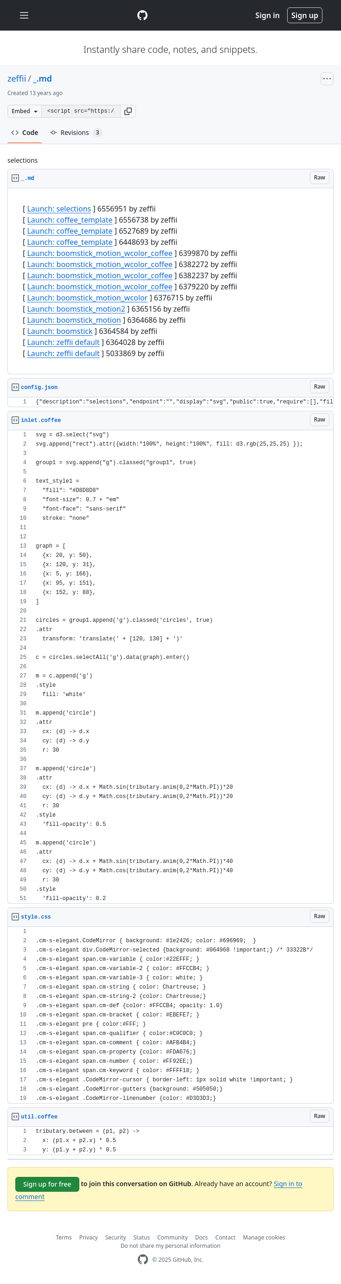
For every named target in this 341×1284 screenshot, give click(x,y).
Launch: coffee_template (69, 220)
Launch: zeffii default (63, 342)
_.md (42, 78)
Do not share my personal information (171, 1246)
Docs (201, 1237)
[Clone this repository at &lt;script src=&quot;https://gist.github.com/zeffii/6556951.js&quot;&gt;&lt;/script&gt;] (80, 111)
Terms (64, 1237)
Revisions (76, 132)
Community (172, 1237)
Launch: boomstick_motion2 (76, 309)
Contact (225, 1237)
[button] (128, 111)
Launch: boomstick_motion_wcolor (87, 298)
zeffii (16, 78)
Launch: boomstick (59, 331)
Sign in (268, 15)
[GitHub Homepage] (142, 1259)
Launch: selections (59, 209)
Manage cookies (264, 1237)
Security (115, 1237)
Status (142, 1237)
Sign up (304, 15)
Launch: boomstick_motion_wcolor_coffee (99, 253)
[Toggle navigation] (24, 15)
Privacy (88, 1237)
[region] (170, 281)
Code (25, 132)
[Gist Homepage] (142, 15)
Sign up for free (47, 1184)
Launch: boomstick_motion (74, 320)
